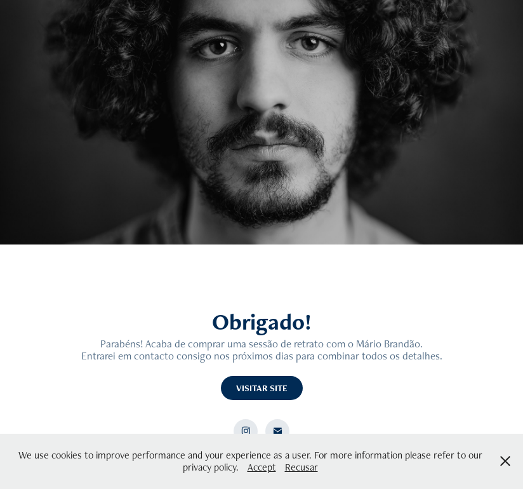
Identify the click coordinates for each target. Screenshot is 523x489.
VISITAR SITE (262, 388)
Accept (262, 467)
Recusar (301, 467)
